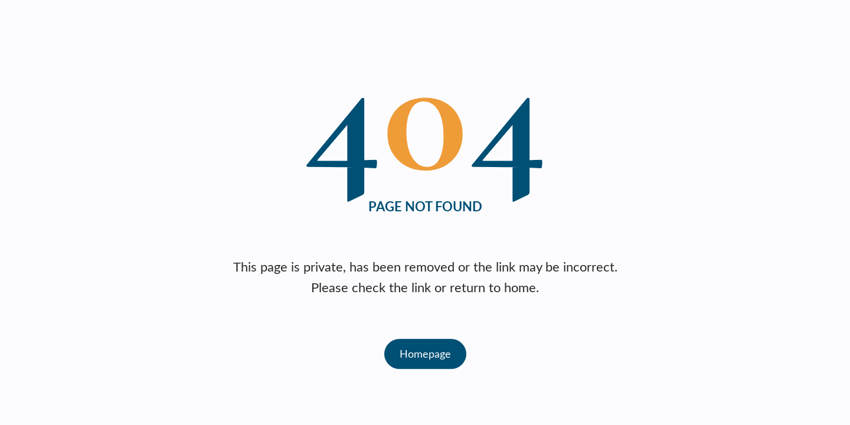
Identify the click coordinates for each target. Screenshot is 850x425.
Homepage (425, 353)
